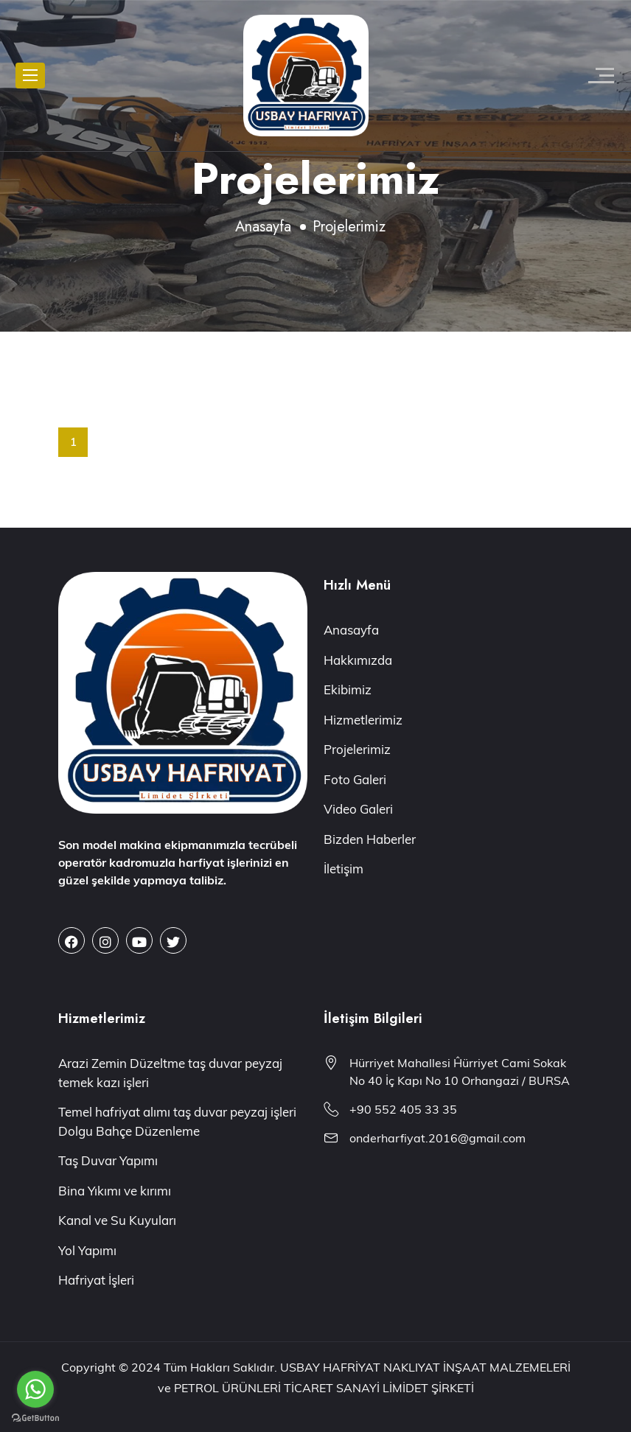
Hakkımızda (358, 660)
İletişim (343, 868)
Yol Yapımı (87, 1250)
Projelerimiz (357, 749)
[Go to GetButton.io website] (35, 1417)
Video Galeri (358, 809)
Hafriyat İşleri (96, 1280)
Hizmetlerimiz (363, 719)
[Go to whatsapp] (35, 1389)
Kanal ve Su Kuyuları (117, 1220)
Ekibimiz (348, 689)
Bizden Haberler (370, 839)
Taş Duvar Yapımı (108, 1160)
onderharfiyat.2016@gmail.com (437, 1138)
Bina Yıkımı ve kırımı (114, 1190)
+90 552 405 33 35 (403, 1109)
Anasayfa (263, 226)
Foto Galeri (355, 779)
